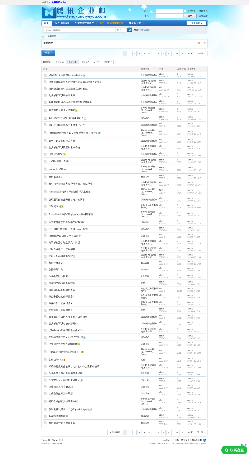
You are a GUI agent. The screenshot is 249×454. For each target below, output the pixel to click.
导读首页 (116, 432)
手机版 (176, 440)
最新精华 (59, 62)
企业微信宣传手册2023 (61, 386)
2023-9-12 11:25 (194, 223)
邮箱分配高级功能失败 (61, 256)
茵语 (161, 190)
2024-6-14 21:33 (194, 119)
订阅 (203, 43)
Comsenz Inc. (57, 444)
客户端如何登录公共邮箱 (62, 110)
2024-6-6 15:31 (193, 126)
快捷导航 (195, 23)
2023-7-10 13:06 (194, 368)
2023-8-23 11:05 (194, 250)
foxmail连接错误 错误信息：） (65, 351)
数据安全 (145, 177)
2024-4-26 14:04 (194, 155)
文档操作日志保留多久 (61, 310)
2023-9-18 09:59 (194, 207)
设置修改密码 (56, 154)
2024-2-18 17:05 (194, 162)
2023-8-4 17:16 (193, 318)
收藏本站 (46, 2)
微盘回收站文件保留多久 (62, 290)
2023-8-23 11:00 (194, 257)
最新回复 (52, 36)
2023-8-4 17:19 (193, 304)
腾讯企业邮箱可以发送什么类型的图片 (69, 88)
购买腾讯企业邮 (59, 2)
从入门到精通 (62, 23)
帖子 (119, 30)
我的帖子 (108, 62)
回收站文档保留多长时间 (62, 283)
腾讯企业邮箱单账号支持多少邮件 (67, 125)
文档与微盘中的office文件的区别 (66, 337)
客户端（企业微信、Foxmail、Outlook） (148, 110)
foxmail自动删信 (57, 169)
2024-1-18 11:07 (194, 170)
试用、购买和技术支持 (111, 23)
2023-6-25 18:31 (194, 411)
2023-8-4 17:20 (193, 291)
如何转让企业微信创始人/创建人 (66, 75)
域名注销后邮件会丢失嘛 (62, 141)
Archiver (167, 440)
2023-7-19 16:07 (194, 345)
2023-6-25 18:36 (194, 403)
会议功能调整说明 (58, 416)
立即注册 (203, 16)
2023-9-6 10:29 (193, 230)
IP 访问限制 (55, 206)
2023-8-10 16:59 (194, 277)
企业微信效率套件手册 (61, 393)
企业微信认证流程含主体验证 (64, 380)
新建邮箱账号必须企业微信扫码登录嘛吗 (70, 102)
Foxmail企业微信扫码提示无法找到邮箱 (70, 214)
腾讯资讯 (145, 416)
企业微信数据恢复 (58, 276)
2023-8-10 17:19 (194, 264)
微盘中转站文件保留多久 (62, 296)
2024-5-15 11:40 (194, 134)
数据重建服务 (56, 177)
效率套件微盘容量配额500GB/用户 (67, 222)
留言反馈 (185, 440)
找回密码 (203, 11)
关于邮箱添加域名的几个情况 (64, 242)
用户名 (147, 11)
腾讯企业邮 (145, 30)
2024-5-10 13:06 (194, 142)
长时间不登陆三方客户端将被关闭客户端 (70, 183)
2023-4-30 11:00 (194, 424)
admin (161, 74)
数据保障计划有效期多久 (62, 423)
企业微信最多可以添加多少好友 (65, 373)
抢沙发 (97, 62)
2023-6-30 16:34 (194, 388)
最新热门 (47, 62)
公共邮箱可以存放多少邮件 (63, 323)
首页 (46, 23)
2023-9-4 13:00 (193, 237)
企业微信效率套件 (84, 23)
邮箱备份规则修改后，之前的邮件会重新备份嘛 (74, 366)
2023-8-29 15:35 (194, 244)
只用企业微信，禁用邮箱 (62, 249)
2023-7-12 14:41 (194, 361)
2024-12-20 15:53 (194, 90)
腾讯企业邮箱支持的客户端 (63, 401)
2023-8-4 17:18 (193, 311)
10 (169, 53)
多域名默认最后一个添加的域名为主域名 (70, 409)
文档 (143, 283)
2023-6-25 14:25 (194, 417)
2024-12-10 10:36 (194, 97)
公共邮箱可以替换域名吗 (62, 95)
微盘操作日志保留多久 (61, 303)
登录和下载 (135, 23)
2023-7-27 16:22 (194, 325)
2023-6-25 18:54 (194, 395)
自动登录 (189, 11)
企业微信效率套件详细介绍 (63, 344)
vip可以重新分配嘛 (59, 161)
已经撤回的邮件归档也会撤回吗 (65, 330)
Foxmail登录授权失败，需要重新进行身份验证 (73, 133)
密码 (146, 16)
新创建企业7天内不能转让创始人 (66, 118)
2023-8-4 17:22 (193, 284)
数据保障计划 (56, 269)
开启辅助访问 (207, 2)
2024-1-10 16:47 (194, 178)
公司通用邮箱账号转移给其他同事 (67, 199)
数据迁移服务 (56, 263)
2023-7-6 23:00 (193, 374)
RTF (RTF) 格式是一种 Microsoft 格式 (68, 229)
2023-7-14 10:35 (194, 353)
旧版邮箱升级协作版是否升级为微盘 (68, 317)
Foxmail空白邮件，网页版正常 (65, 236)
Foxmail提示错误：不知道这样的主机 (68, 191)
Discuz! (55, 440)
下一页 (200, 53)
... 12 (176, 53)
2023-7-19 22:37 (194, 331)
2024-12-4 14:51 (194, 111)
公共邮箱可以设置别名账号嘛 (64, 147)
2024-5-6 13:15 (193, 149)
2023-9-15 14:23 (194, 215)
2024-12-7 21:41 (194, 103)
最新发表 (85, 62)
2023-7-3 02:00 (193, 381)
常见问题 (145, 276)
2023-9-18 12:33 (194, 201)
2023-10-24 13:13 (194, 193)
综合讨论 (145, 118)
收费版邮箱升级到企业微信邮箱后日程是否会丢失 (75, 82)
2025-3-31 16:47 (194, 83)
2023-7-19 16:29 (194, 338)
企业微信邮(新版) (149, 75)
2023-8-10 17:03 (194, 271)
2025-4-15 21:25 (194, 76)
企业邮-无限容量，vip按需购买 (149, 81)
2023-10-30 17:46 (194, 185)
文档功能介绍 (56, 359)
